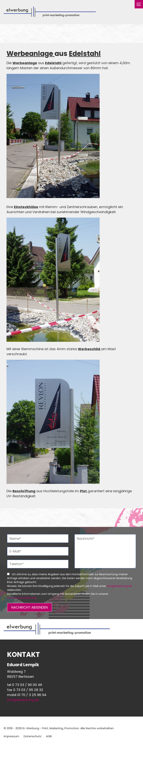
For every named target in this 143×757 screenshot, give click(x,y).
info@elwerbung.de (119, 586)
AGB (49, 736)
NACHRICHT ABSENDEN (29, 607)
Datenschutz (33, 736)
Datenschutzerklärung (21, 598)
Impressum (11, 736)
